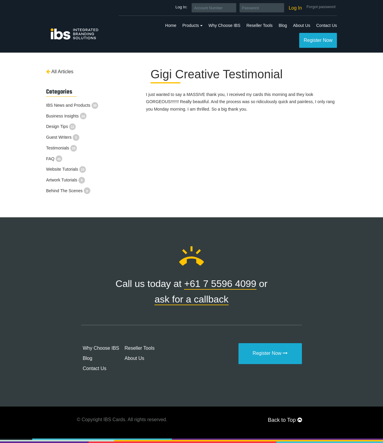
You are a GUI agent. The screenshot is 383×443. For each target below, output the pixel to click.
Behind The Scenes (68, 190)
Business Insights (66, 116)
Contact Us (326, 25)
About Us (301, 25)
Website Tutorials (66, 169)
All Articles (59, 71)
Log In (295, 7)
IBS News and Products (72, 105)
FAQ (54, 158)
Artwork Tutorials (65, 180)
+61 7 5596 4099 (220, 283)
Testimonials (61, 148)
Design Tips (61, 126)
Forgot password (320, 6)
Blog (283, 25)
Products (190, 25)
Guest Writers (62, 137)
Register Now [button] (318, 40)
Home (170, 25)
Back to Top (285, 420)
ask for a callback (191, 299)
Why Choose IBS (225, 25)
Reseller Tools (259, 25)
